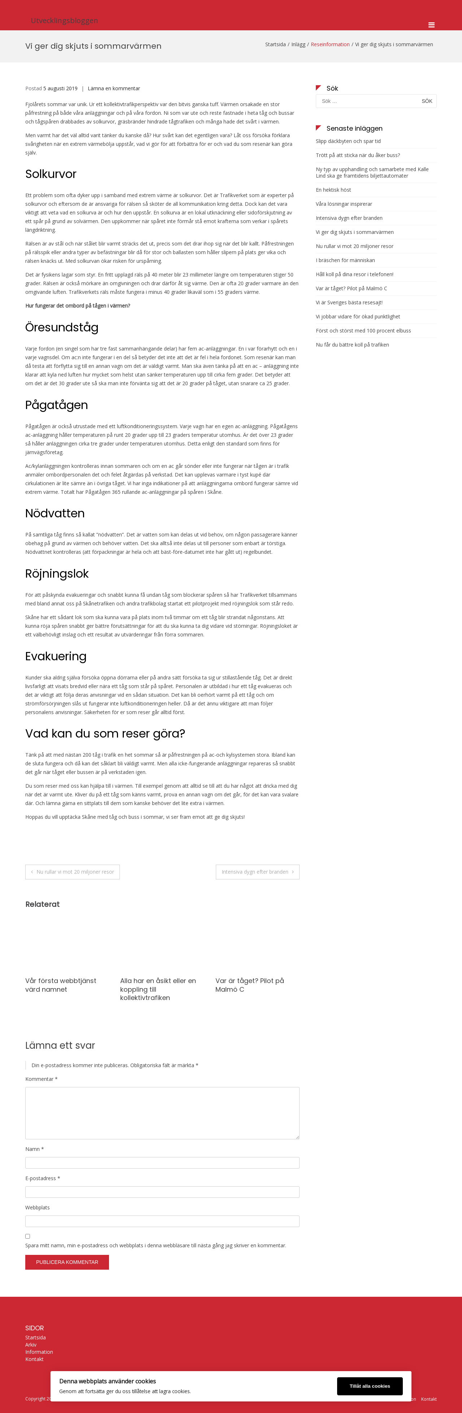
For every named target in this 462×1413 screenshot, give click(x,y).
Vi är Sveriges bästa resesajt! (349, 302)
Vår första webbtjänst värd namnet (60, 985)
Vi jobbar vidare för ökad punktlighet (358, 316)
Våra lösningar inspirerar (344, 204)
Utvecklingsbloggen (64, 20)
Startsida (35, 1337)
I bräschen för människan (345, 260)
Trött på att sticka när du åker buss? (358, 155)
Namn (34, 1148)
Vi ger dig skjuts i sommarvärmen (355, 232)
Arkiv (30, 1345)
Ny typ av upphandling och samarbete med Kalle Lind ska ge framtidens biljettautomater (372, 172)
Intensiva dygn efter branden (255, 871)
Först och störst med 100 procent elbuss (363, 330)
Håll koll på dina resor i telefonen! (354, 274)
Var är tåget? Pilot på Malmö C (249, 985)
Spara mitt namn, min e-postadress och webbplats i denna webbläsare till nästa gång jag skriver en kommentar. (155, 1245)
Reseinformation (330, 44)
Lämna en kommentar (114, 88)
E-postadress (42, 1178)
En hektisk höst (333, 190)
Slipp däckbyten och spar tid (348, 141)
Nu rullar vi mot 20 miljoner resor (75, 871)
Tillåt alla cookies (370, 1386)
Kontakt (34, 1359)
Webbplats (37, 1207)
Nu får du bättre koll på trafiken (352, 345)
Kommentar (41, 1078)
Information (39, 1352)
